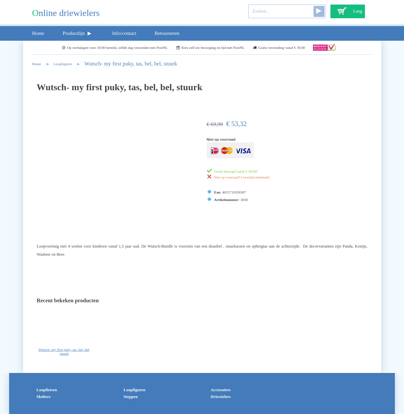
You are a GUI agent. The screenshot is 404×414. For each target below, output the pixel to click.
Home (38, 33)
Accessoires (220, 390)
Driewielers (221, 396)
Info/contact (124, 33)
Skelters (43, 396)
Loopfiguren (63, 64)
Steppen (131, 396)
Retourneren (167, 33)
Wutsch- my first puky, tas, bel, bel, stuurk (130, 64)
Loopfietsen (46, 390)
